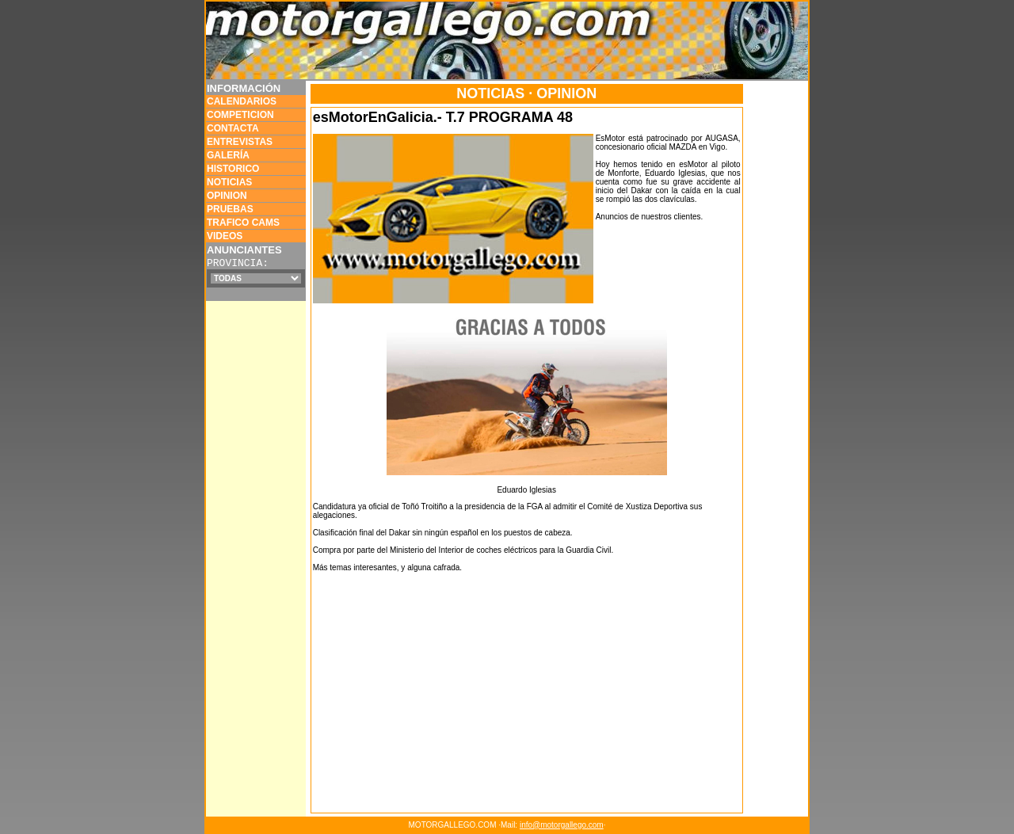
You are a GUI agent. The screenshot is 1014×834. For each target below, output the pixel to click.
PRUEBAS (230, 209)
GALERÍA (228, 155)
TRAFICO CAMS (243, 222)
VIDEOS (224, 236)
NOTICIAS (229, 182)
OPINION (227, 195)
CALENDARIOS (241, 101)
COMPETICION (240, 114)
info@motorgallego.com (562, 825)
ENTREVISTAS (240, 141)
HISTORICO (233, 168)
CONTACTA (233, 128)
